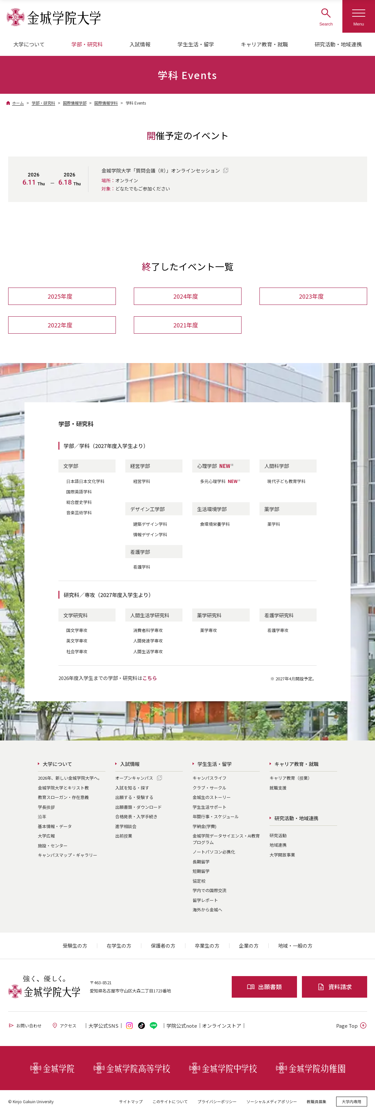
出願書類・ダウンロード (138, 807)
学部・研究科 (43, 103)
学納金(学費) (204, 826)
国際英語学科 (79, 492)
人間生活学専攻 (148, 651)
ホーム (18, 103)
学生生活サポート (210, 807)
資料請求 (334, 986)
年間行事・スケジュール (216, 816)
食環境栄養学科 (215, 524)
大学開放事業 (282, 855)
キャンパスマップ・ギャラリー (67, 855)
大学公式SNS (103, 1025)
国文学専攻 (76, 630)
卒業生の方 (207, 945)
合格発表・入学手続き (136, 816)
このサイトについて (170, 1101)
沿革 (42, 816)
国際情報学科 (106, 103)
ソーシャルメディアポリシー (271, 1101)
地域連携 (278, 845)
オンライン (221, 1025)
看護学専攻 (278, 630)
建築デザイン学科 (150, 524)
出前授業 (123, 836)
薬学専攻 (208, 630)
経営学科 (141, 481)
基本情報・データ (55, 826)
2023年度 (311, 296)
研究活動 (278, 835)
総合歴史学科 (79, 502)
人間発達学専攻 (148, 641)
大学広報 (46, 836)
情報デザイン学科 (150, 534)
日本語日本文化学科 (85, 481)
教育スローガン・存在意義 (63, 797)
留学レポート (205, 900)
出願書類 (264, 986)
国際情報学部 (74, 103)
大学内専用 (351, 1101)
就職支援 (278, 788)
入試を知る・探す (132, 788)
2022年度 (60, 325)
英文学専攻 (76, 641)
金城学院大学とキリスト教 (63, 788)
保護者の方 (163, 945)
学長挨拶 (46, 807)
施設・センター (53, 845)
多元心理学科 (220, 481)
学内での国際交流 (210, 890)
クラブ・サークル (210, 788)
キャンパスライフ (210, 778)
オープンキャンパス (134, 778)
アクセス (64, 1025)
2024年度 (185, 296)
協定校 (199, 881)
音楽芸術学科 (79, 512)
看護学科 (141, 567)
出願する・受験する (134, 797)
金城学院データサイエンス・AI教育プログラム (226, 839)
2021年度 (185, 325)
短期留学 (201, 871)
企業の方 (248, 945)
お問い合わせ (25, 1025)
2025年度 (60, 296)
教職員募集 (316, 1101)
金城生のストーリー (212, 797)
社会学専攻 (76, 651)
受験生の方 (75, 945)
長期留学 (201, 861)
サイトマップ (131, 1101)
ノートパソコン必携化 (214, 852)
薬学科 (273, 524)
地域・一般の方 (295, 945)
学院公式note (181, 1025)
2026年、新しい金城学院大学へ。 (70, 778)
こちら (149, 677)
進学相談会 (125, 826)
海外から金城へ (207, 909)
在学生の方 (119, 945)
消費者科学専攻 (148, 630)
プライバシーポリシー (217, 1101)
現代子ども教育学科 (286, 481)
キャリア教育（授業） (291, 778)
